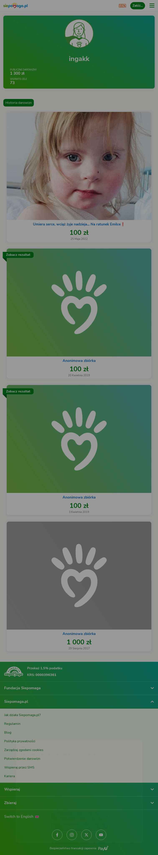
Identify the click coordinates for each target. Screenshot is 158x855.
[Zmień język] (12, 735)
